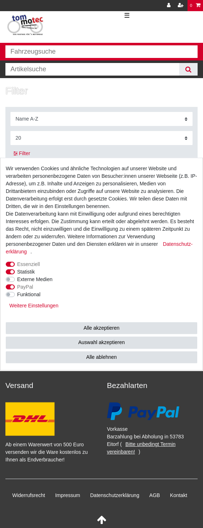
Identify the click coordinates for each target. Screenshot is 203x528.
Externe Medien (35, 279)
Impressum (67, 495)
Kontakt (178, 495)
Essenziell (28, 264)
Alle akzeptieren (102, 328)
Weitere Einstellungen (33, 305)
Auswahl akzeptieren (101, 342)
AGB (154, 495)
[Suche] (188, 69)
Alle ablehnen (101, 357)
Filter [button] (21, 153)
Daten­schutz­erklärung (114, 495)
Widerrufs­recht (28, 495)
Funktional (29, 294)
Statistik (26, 272)
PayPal (25, 287)
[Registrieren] (181, 5)
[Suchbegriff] (92, 69)
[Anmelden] (169, 5)
